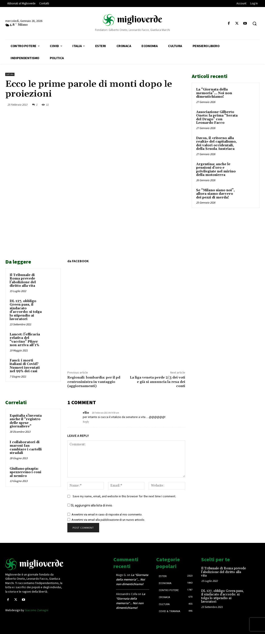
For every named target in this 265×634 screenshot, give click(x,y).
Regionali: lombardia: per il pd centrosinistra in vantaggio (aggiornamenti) (93, 381)
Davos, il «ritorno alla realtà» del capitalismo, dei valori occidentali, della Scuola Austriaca (216, 143)
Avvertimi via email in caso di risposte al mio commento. (107, 514)
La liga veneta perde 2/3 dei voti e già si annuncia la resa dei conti (157, 381)
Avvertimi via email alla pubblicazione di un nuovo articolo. (108, 519)
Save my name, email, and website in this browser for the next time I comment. (124, 496)
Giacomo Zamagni (36, 610)
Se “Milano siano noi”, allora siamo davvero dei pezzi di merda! (215, 194)
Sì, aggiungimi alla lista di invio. (90, 505)
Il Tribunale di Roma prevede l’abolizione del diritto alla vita (23, 280)
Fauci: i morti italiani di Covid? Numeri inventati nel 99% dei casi (25, 366)
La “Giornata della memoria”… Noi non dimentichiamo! (214, 93)
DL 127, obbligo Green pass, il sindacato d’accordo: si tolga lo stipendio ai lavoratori (26, 310)
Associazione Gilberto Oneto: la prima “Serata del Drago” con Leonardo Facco (217, 117)
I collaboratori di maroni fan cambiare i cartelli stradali (26, 447)
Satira (9, 74)
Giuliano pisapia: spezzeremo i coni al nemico (25, 472)
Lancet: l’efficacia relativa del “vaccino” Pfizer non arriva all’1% (25, 339)
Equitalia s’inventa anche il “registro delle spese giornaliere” (26, 421)
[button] (254, 23)
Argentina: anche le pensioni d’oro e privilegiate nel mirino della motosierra (216, 169)
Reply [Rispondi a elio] (86, 421)
